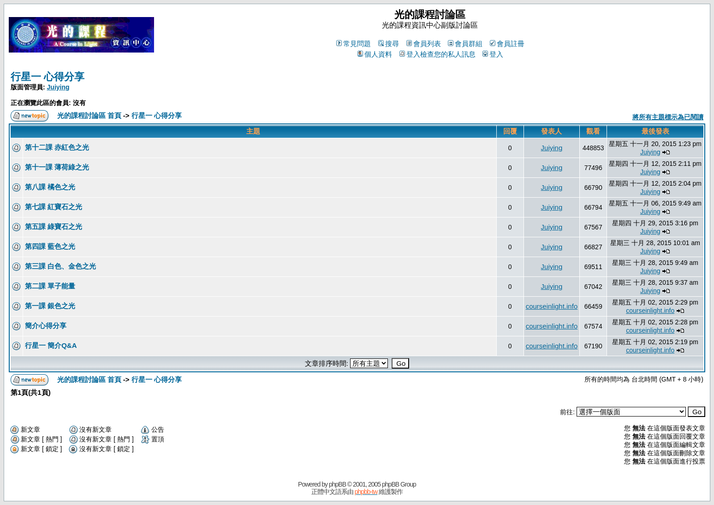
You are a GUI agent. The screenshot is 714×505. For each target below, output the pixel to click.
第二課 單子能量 (50, 286)
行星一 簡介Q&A (51, 345)
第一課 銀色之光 (50, 306)
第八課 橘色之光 (50, 187)
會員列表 (423, 43)
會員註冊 (507, 43)
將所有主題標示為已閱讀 (667, 117)
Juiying (58, 87)
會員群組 (465, 43)
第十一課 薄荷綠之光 (57, 167)
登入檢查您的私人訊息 (437, 54)
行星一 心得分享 (47, 76)
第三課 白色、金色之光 (60, 266)
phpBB (337, 484)
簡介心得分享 (45, 325)
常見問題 (353, 43)
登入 (492, 54)
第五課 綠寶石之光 (53, 226)
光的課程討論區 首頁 (89, 115)
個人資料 (374, 54)
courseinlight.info (552, 306)
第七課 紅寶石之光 (53, 207)
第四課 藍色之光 (50, 246)
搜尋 (388, 43)
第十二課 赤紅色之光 (57, 147)
